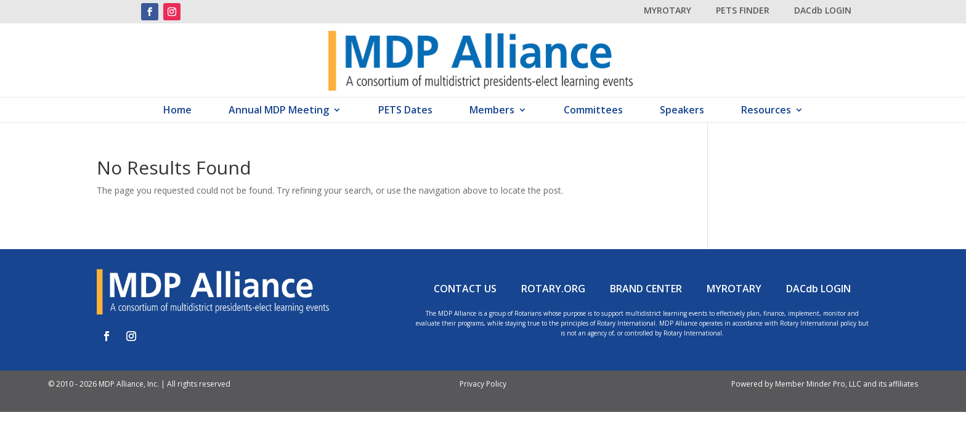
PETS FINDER (742, 10)
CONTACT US (465, 288)
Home (177, 111)
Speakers (682, 111)
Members (491, 111)
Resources (766, 111)
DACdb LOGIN (822, 10)
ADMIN (63, 398)
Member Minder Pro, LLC (818, 384)
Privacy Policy (483, 384)
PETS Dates (405, 111)
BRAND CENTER (646, 288)
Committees (593, 111)
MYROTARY (667, 10)
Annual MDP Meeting (279, 111)
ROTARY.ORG (553, 288)
